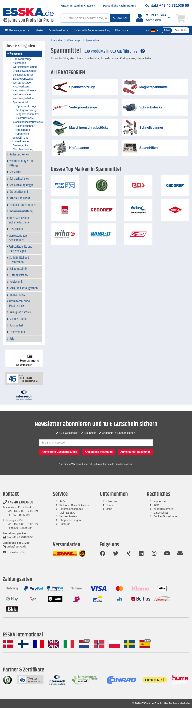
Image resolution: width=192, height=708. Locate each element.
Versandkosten (68, 516)
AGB (156, 505)
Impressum (159, 501)
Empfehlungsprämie (71, 508)
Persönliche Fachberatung (119, 5)
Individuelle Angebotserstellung (92, 30)
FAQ (62, 501)
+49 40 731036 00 (18, 502)
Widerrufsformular (163, 508)
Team (109, 505)
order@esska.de (14, 546)
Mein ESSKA (67, 512)
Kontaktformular (14, 552)
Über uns (111, 501)
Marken (39, 30)
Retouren (64, 523)
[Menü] (40, 351)
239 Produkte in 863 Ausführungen (114, 51)
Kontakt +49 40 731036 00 (167, 5)
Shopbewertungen (70, 520)
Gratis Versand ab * (78, 5)
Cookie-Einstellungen (165, 516)
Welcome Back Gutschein (74, 505)
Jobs (109, 508)
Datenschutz (160, 512)
